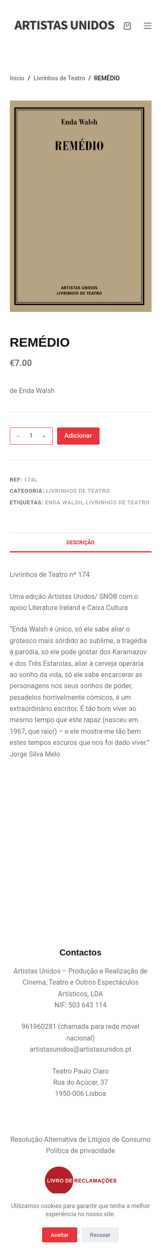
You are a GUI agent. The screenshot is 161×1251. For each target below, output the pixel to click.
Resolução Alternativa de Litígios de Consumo (80, 1139)
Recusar (100, 1235)
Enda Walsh (63, 502)
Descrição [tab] (80, 543)
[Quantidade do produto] (31, 436)
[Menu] (148, 26)
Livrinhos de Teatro (78, 491)
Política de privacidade (80, 1151)
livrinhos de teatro (118, 502)
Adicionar (78, 435)
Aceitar (60, 1235)
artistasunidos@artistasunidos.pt (80, 1049)
